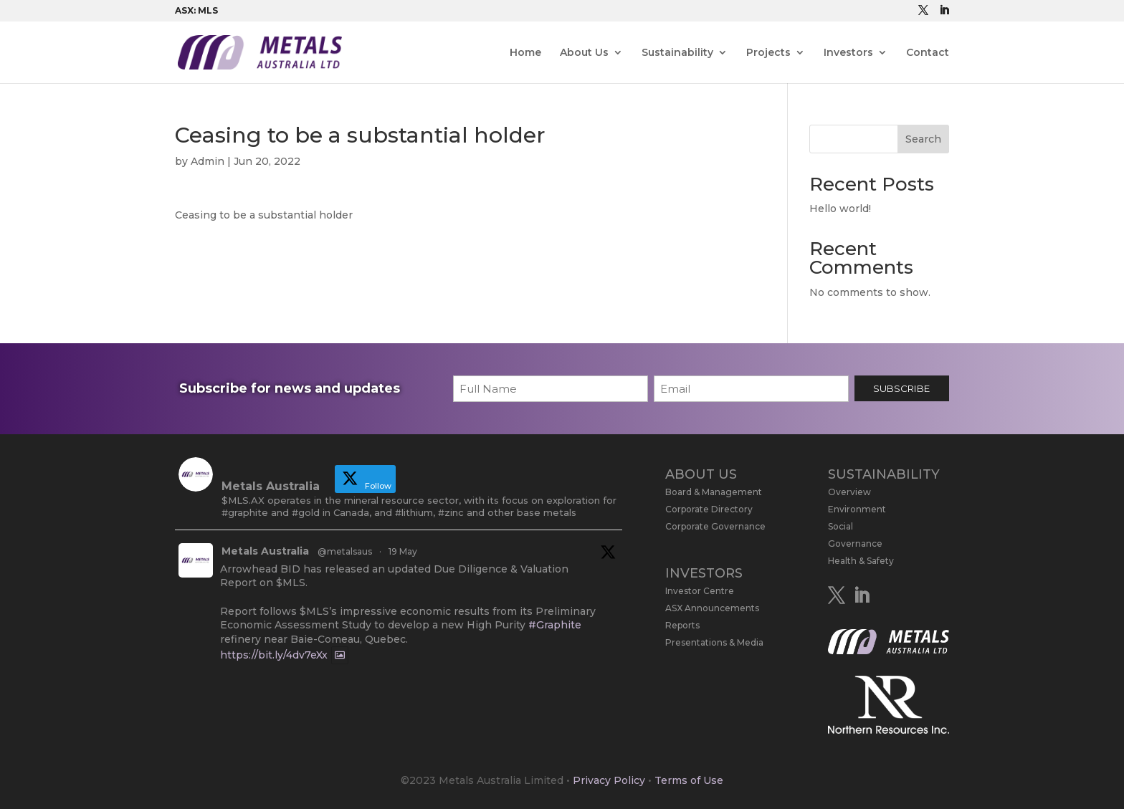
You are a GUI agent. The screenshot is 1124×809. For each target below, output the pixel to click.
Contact (927, 53)
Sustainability (677, 53)
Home (525, 53)
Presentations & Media (714, 642)
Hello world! (840, 208)
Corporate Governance (715, 526)
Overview (849, 492)
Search (923, 139)
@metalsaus (345, 551)
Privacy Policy (609, 780)
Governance (855, 543)
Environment (857, 509)
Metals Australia (265, 551)
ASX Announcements (712, 608)
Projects (768, 53)
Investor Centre (699, 590)
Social (840, 526)
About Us (584, 53)
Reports (682, 625)
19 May (403, 551)
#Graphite (554, 624)
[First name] (550, 388)
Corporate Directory (709, 509)
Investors (848, 53)
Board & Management (713, 492)
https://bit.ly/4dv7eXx (274, 655)
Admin (207, 161)
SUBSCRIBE (901, 388)
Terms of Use (688, 780)
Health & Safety (861, 560)
